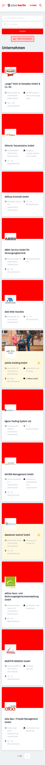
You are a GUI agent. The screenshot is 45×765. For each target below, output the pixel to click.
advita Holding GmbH (16, 363)
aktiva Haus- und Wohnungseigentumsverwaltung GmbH (22, 596)
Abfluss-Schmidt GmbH (17, 196)
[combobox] (22, 18)
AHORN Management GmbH (19, 474)
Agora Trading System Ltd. (18, 421)
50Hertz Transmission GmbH (19, 145)
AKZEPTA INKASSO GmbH (17, 661)
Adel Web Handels (14, 311)
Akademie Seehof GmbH (17, 535)
